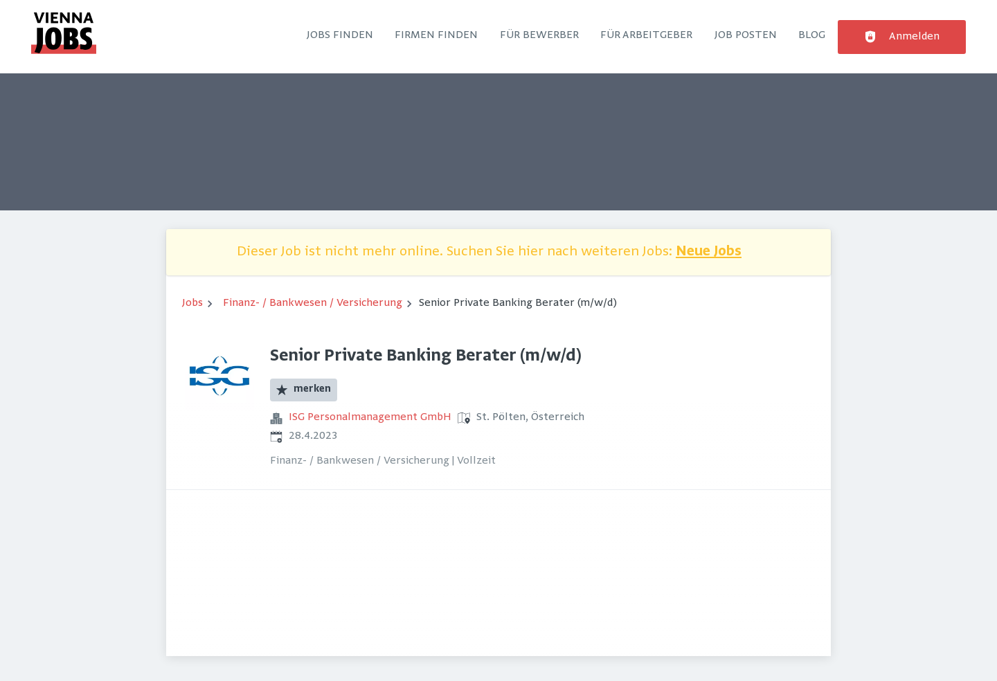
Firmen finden (436, 35)
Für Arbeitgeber (646, 35)
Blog (811, 35)
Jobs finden (340, 35)
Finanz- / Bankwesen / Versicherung (312, 303)
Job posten (746, 35)
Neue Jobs (709, 252)
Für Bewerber (539, 35)
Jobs (192, 303)
